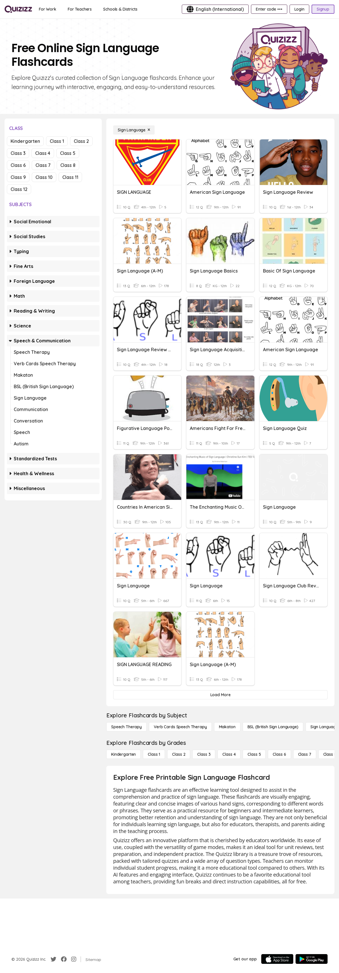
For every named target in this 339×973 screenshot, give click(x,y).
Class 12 (19, 189)
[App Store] (277, 959)
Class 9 (18, 177)
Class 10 (44, 177)
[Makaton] (227, 726)
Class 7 (43, 165)
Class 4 (42, 153)
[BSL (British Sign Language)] (273, 726)
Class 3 (18, 153)
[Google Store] (312, 959)
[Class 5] (254, 754)
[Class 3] (203, 754)
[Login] (299, 9)
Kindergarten (25, 141)
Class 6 (18, 165)
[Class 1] (154, 754)
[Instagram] (73, 959)
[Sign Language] (134, 130)
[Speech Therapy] (126, 726)
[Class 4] (229, 754)
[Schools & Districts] (120, 9)
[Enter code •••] (269, 9)
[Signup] (323, 9)
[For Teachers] (79, 9)
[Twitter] (53, 959)
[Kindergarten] (123, 754)
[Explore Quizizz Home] (18, 9)
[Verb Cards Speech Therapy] (180, 726)
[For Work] (47, 9)
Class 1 (57, 141)
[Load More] (220, 694)
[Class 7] (304, 754)
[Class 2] (178, 754)
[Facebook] (64, 959)
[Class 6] (279, 754)
